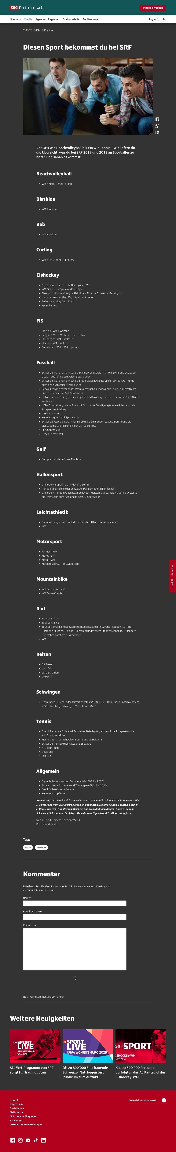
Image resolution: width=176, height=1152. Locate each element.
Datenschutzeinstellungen (26, 1124)
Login (154, 19)
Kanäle (28, 19)
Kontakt (15, 1100)
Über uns (15, 19)
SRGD (37, 30)
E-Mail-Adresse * (32, 911)
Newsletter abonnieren (147, 1100)
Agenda (40, 19)
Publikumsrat (91, 19)
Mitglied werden (153, 7)
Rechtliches (17, 1108)
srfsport (41, 847)
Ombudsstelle (71, 19)
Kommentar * (30, 925)
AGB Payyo (16, 1120)
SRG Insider (47, 30)
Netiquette (16, 1112)
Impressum (17, 1103)
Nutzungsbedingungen (23, 1116)
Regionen (53, 19)
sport (28, 847)
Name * (27, 897)
